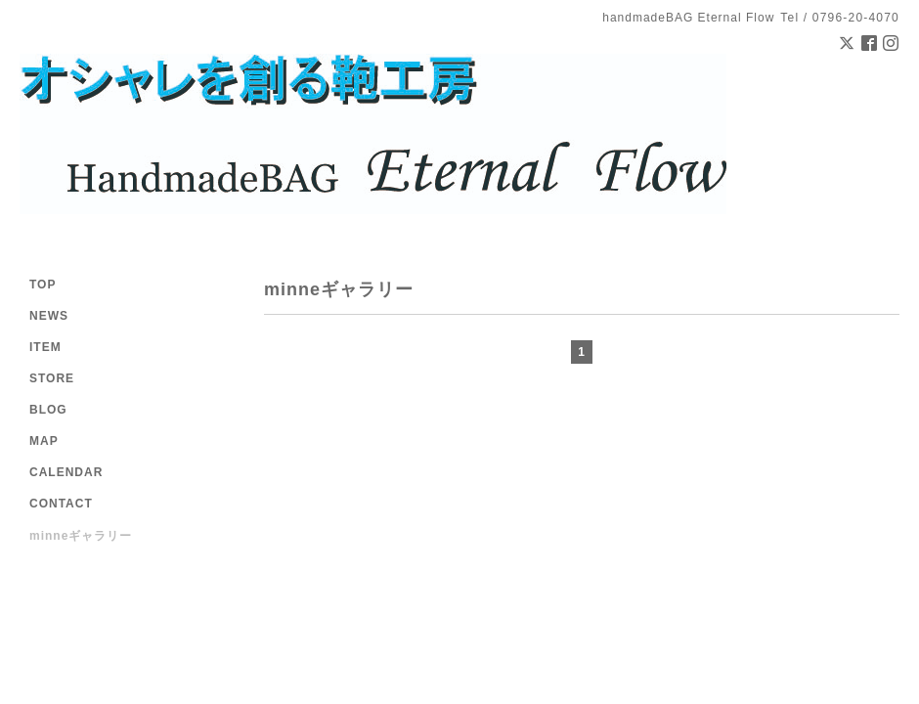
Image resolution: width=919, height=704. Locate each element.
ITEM (45, 347)
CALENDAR (66, 472)
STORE (51, 378)
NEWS (48, 316)
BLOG (48, 410)
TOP (42, 284)
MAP (44, 441)
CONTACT (61, 503)
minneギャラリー (80, 536)
